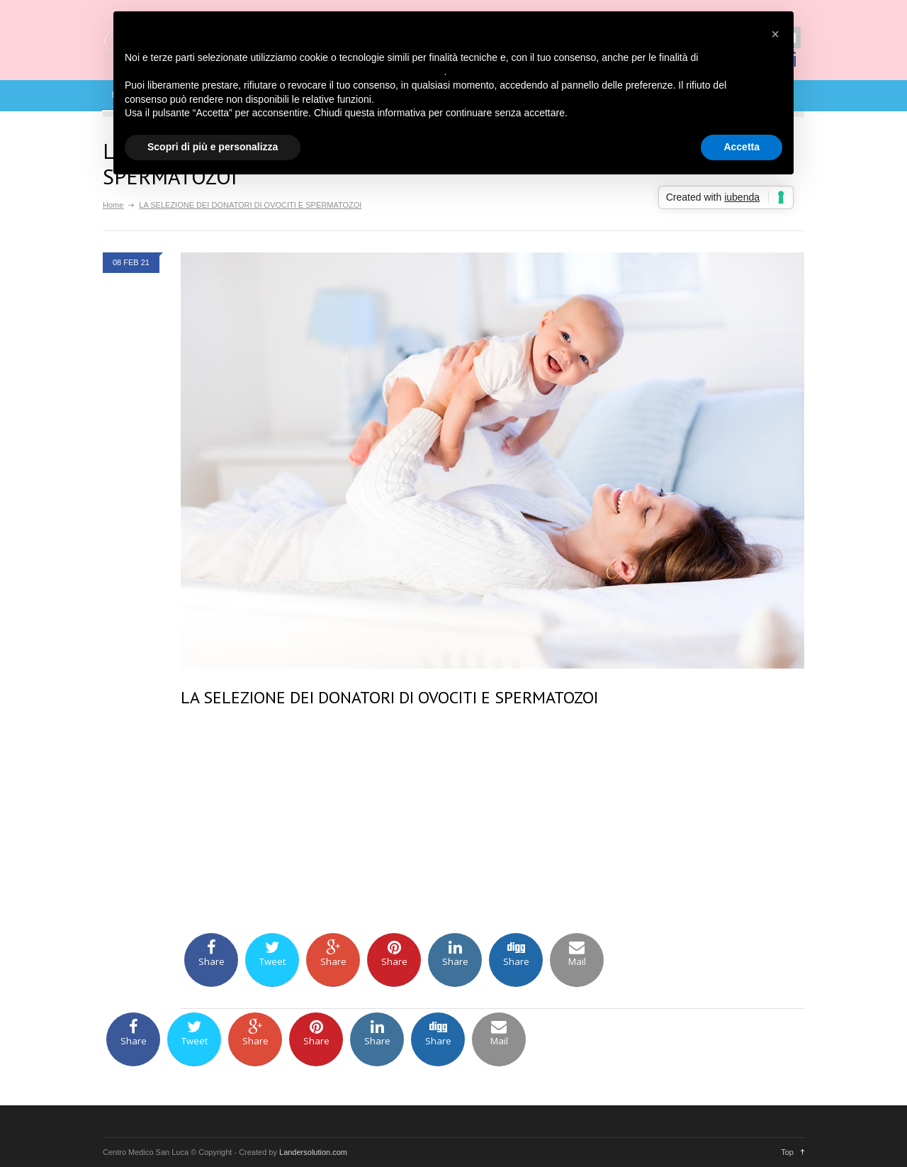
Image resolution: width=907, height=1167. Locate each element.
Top (787, 1152)
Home (113, 205)
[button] (775, 34)
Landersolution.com (313, 1152)
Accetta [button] (741, 146)
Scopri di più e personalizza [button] (212, 146)
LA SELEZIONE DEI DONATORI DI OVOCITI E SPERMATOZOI (389, 697)
